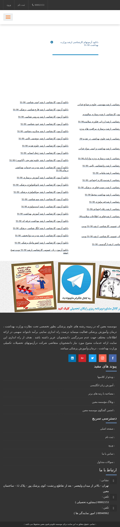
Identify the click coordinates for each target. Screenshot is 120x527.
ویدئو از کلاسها (105, 376)
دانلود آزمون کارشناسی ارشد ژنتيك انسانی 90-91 (44, 153)
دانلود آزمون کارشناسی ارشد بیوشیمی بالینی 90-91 (43, 138)
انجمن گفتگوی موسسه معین (97, 410)
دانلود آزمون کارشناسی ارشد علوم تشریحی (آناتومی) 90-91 (38, 160)
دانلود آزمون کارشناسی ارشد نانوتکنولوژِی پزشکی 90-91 (40, 184)
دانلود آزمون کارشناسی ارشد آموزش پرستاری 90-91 (42, 177)
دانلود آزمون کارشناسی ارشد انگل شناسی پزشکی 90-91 (40, 228)
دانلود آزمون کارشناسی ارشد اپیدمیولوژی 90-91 (44, 206)
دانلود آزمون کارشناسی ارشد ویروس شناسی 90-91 (43, 116)
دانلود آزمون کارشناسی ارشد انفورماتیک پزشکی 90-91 (41, 242)
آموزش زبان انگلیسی (101, 385)
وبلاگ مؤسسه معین (102, 401)
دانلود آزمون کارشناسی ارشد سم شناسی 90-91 (45, 199)
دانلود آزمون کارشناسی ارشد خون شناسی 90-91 (44, 124)
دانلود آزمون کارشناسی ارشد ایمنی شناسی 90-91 (44, 102)
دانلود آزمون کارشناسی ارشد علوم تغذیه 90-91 (45, 145)
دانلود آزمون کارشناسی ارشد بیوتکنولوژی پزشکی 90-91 (41, 192)
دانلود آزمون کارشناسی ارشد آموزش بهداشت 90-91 (42, 213)
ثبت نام (21, 5)
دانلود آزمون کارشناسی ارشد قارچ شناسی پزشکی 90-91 (40, 109)
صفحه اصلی (106, 428)
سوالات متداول (105, 462)
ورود (9, 5)
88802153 (38, 5)
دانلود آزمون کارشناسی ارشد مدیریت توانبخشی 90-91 (41, 235)
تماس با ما (107, 453)
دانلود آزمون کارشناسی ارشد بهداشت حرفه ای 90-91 (42, 221)
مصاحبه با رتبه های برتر (100, 393)
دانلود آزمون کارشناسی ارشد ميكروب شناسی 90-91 (42, 131)
